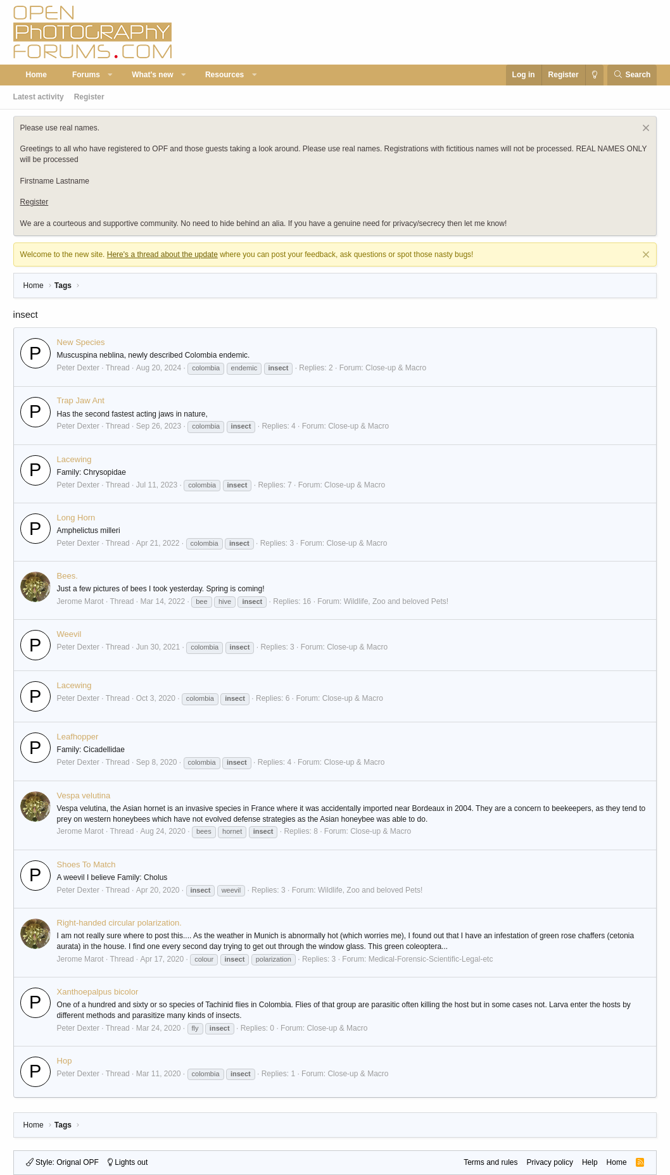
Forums (86, 74)
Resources (224, 74)
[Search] (632, 75)
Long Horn (76, 517)
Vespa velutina (84, 795)
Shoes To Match (86, 864)
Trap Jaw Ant (80, 400)
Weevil (69, 634)
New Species (81, 342)
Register (89, 96)
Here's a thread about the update (162, 254)
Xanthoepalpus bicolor (98, 991)
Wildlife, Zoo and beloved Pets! (396, 601)
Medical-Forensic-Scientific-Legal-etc (431, 959)
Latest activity (38, 96)
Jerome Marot (80, 601)
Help (590, 1162)
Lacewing (74, 459)
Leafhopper (78, 736)
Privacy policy (550, 1162)
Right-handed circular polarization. (119, 922)
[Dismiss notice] (644, 129)
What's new (153, 74)
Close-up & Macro (395, 367)
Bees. (67, 576)
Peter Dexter (78, 367)
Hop (64, 1060)
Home (36, 74)
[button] (110, 75)
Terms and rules (490, 1162)
